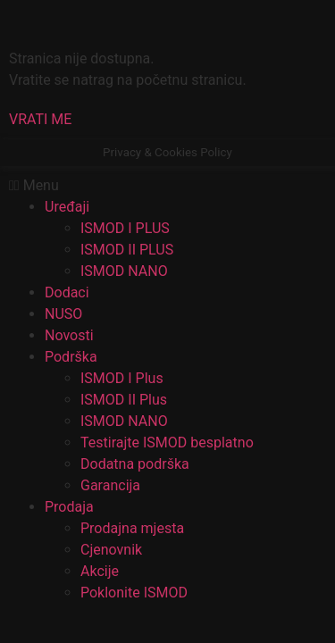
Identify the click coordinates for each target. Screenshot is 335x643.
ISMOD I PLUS (125, 228)
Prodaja (69, 506)
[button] (40, 119)
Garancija (110, 485)
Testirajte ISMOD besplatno (167, 442)
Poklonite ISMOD (134, 592)
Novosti (69, 335)
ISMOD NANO (124, 271)
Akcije (99, 571)
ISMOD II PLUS (126, 249)
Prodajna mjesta (132, 528)
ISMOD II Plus (123, 399)
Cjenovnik (111, 549)
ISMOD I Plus (121, 378)
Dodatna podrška (134, 463)
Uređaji (67, 206)
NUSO (63, 313)
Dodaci (67, 292)
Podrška (71, 356)
